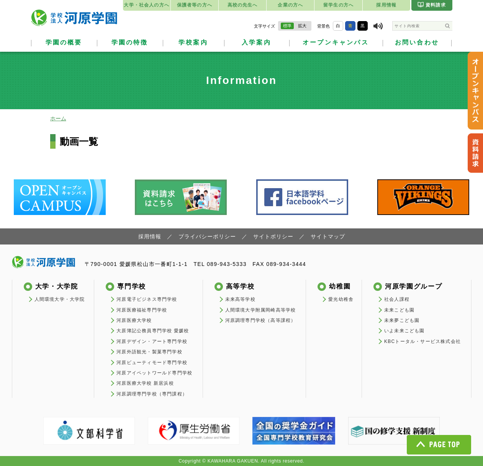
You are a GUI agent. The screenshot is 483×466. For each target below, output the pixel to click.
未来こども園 (399, 310)
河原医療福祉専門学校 (141, 310)
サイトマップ (328, 236)
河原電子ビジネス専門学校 (146, 299)
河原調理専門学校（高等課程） (260, 320)
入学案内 (256, 42)
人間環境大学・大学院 (59, 299)
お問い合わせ (417, 42)
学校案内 (193, 42)
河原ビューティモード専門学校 (151, 362)
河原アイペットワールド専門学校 (154, 373)
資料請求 (432, 4)
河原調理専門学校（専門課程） (151, 394)
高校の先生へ (243, 4)
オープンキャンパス (336, 42)
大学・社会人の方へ (146, 4)
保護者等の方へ (194, 4)
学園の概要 (64, 42)
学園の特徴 (129, 42)
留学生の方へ (338, 4)
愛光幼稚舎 (341, 299)
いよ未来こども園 (404, 330)
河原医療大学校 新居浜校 (145, 383)
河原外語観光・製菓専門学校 (149, 351)
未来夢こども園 (401, 320)
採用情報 (386, 4)
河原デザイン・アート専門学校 (151, 341)
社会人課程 (396, 299)
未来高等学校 (240, 299)
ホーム (58, 118)
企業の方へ (290, 4)
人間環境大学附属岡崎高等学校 (260, 310)
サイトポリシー (273, 236)
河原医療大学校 (134, 320)
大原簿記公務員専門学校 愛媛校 (152, 330)
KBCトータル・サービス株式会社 (422, 341)
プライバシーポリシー (207, 236)
